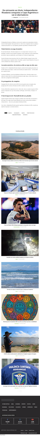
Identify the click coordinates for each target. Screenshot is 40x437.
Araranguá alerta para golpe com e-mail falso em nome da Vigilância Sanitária (20, 386)
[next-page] (21, 391)
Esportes (20, 7)
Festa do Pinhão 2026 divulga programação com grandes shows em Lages (20, 225)
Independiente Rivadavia (16, 114)
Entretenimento (17, 226)
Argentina (10, 112)
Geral (17, 162)
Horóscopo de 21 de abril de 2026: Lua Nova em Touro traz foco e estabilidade (20, 321)
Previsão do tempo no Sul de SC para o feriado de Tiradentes (20, 289)
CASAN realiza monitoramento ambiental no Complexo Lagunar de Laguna (20, 353)
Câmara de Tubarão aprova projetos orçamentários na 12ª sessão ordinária (20, 192)
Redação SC (15, 17)
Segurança (17, 387)
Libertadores (25, 114)
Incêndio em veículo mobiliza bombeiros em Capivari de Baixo (20, 257)
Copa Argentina (16, 112)
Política (16, 194)
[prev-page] (19, 391)
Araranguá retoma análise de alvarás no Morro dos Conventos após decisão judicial (20, 160)
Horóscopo (17, 323)
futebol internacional (30, 112)
